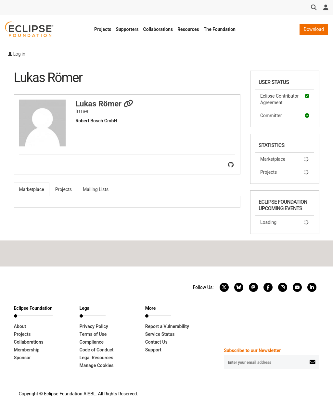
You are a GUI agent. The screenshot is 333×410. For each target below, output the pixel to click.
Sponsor (22, 357)
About (20, 326)
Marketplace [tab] (31, 189)
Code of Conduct (97, 349)
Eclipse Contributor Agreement (284, 99)
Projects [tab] (63, 189)
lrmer (82, 111)
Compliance (92, 342)
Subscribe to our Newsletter (252, 350)
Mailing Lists (96, 189)
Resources (188, 29)
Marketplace (284, 159)
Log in (16, 54)
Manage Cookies (97, 365)
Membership (27, 349)
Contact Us (156, 342)
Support (153, 349)
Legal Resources (96, 357)
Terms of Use (93, 334)
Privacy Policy (94, 326)
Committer (284, 115)
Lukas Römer (104, 103)
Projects (102, 29)
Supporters (127, 29)
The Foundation (220, 29)
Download (314, 29)
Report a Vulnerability (167, 326)
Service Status (160, 334)
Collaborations (158, 29)
